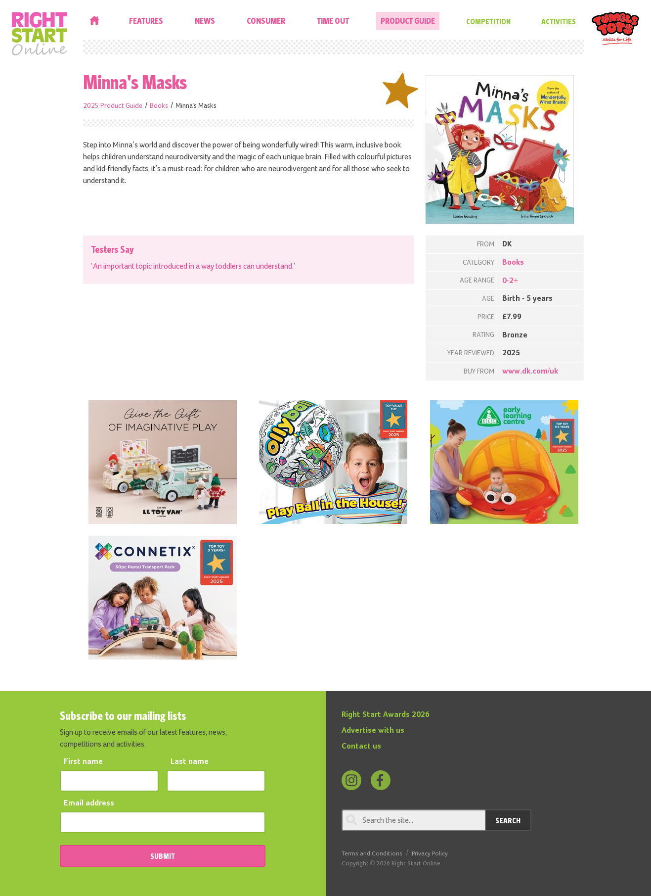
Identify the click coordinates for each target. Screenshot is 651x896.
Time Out (333, 20)
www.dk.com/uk (530, 372)
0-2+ (510, 281)
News (205, 20)
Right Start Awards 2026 (386, 715)
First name (83, 762)
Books (159, 105)
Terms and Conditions (372, 853)
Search (508, 820)
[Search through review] (413, 820)
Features (146, 20)
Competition (488, 21)
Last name (190, 762)
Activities (558, 21)
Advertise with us (373, 731)
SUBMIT (162, 855)
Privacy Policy (430, 853)
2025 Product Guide (112, 105)
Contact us (361, 747)
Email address (89, 803)
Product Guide (408, 20)
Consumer (266, 20)
